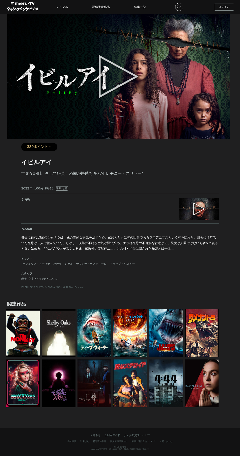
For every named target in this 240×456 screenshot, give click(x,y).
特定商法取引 (99, 441)
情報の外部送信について (144, 441)
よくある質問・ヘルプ (137, 435)
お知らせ (95, 435)
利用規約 (84, 441)
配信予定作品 (101, 7)
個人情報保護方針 (119, 441)
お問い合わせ (166, 441)
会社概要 (72, 441)
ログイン (224, 7)
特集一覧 (140, 7)
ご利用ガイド (112, 435)
